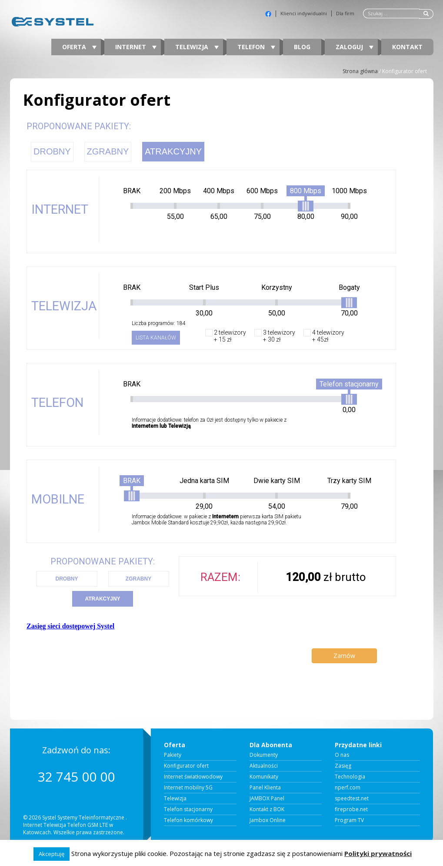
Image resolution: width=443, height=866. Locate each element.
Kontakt (407, 47)
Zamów (344, 655)
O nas (342, 755)
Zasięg (343, 766)
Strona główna (360, 71)
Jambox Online (268, 820)
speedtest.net (352, 798)
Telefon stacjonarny (188, 809)
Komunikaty (264, 776)
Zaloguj (354, 47)
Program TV (349, 820)
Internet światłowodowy (193, 776)
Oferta (79, 47)
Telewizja (197, 47)
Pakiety (172, 755)
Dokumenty (264, 755)
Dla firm (345, 13)
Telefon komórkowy (188, 820)
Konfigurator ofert (186, 766)
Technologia (350, 776)
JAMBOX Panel (267, 798)
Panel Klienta (265, 787)
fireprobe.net (351, 809)
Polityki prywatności (378, 853)
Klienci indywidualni (303, 13)
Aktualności (264, 766)
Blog (302, 47)
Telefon (256, 47)
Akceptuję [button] (51, 854)
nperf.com (347, 787)
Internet (136, 47)
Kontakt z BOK (267, 809)
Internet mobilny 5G (188, 787)
